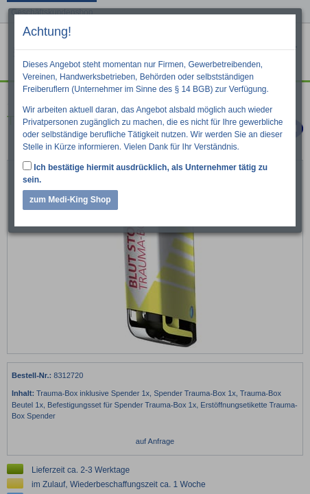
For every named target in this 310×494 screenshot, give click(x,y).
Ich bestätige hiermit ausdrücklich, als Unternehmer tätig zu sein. (145, 173)
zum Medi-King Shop (70, 199)
